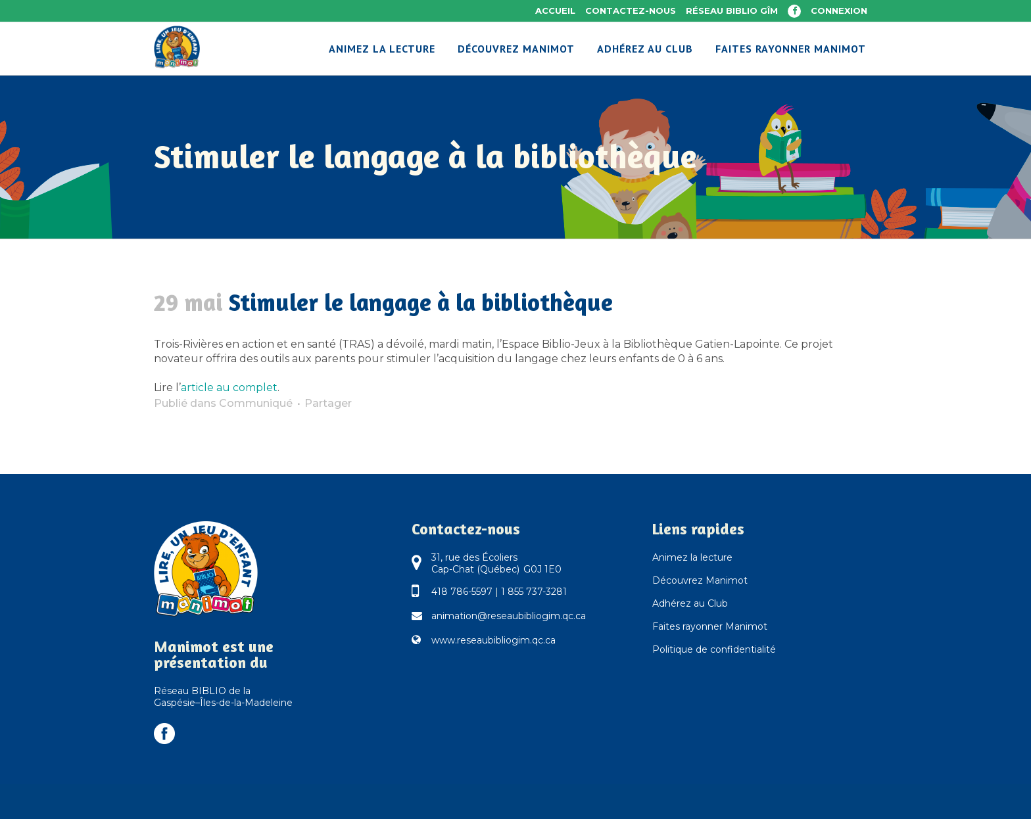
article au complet (229, 387)
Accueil (555, 10)
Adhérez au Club (690, 603)
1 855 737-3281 (534, 591)
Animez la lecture (692, 557)
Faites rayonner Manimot (709, 626)
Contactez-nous (630, 10)
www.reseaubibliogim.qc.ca (493, 640)
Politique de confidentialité (714, 649)
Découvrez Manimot (700, 580)
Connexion (839, 10)
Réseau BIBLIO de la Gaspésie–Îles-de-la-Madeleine (223, 697)
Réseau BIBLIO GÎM (732, 10)
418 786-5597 (461, 591)
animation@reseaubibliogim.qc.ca (508, 616)
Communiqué (256, 403)
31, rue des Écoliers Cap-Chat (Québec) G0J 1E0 (496, 563)
